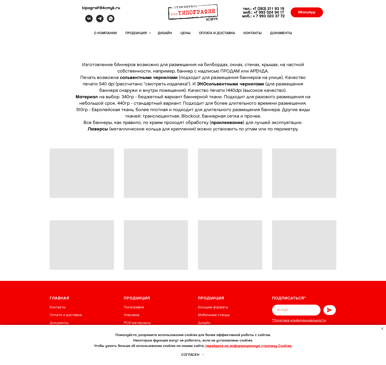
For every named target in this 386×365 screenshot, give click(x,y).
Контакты (252, 33)
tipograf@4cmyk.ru (101, 8)
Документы (281, 33)
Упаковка (131, 314)
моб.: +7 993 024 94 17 (263, 12)
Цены (185, 33)
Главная (59, 298)
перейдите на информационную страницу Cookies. (248, 345)
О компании (105, 33)
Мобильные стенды (214, 314)
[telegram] (100, 21)
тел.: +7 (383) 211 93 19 (263, 9)
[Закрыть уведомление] (382, 328)
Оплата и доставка (217, 33)
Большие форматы (213, 307)
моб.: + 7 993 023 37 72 (263, 16)
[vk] (89, 21)
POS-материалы (137, 322)
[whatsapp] (110, 21)
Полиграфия (134, 307)
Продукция (136, 33)
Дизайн (165, 33)
